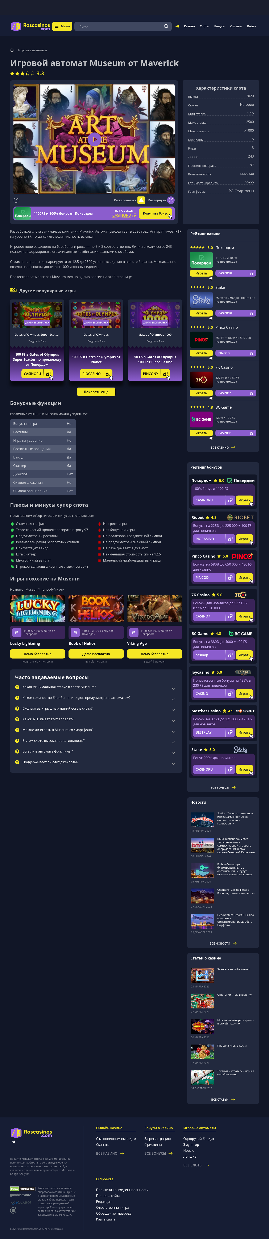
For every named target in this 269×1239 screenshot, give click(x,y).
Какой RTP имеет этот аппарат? (47, 719)
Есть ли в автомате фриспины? (47, 751)
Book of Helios (82, 643)
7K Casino (224, 367)
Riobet (197, 517)
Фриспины (153, 1144)
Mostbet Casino (206, 711)
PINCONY (156, 373)
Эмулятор (191, 1144)
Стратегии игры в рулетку (234, 994)
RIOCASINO (97, 373)
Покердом (224, 247)
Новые (188, 1150)
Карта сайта (105, 1219)
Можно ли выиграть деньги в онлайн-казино (235, 1021)
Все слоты (196, 1165)
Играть (201, 273)
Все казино (223, 447)
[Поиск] (166, 26)
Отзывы (236, 26)
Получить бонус (155, 213)
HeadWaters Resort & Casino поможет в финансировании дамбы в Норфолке (235, 920)
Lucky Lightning (25, 643)
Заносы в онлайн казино (233, 969)
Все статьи (223, 1099)
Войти (251, 26)
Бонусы (219, 26)
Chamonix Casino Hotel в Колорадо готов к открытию (235, 891)
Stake (220, 287)
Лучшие (189, 1156)
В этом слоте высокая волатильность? (53, 741)
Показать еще (96, 392)
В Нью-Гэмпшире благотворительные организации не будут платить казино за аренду (234, 869)
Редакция (104, 1201)
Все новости (223, 943)
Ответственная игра (112, 1207)
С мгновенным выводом (116, 1138)
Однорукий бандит (198, 1138)
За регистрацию (157, 1138)
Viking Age (137, 643)
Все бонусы (223, 788)
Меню (62, 26)
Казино (189, 26)
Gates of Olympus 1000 (155, 335)
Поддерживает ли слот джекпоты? (50, 762)
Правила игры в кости (232, 1045)
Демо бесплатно (37, 322)
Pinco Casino (226, 327)
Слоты (204, 26)
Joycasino (200, 672)
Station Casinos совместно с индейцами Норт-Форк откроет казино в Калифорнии (235, 818)
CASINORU (38, 373)
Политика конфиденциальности (122, 1189)
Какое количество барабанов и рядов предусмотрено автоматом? (76, 698)
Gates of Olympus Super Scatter (37, 335)
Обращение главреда (113, 1213)
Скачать (102, 1144)
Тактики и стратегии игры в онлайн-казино (235, 1072)
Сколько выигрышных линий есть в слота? (57, 708)
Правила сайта (108, 1195)
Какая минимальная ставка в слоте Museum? (59, 687)
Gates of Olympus (96, 335)
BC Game (223, 407)
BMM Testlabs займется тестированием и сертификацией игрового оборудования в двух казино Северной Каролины (236, 845)
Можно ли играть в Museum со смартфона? (57, 730)
